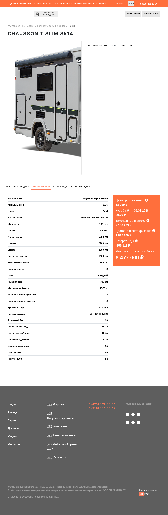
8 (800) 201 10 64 (148, 4)
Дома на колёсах (20, 3)
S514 (114, 46)
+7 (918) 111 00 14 (101, 408)
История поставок (84, 3)
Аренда (12, 412)
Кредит (12, 436)
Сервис (12, 420)
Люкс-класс (57, 457)
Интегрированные (61, 435)
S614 (132, 46)
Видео (12, 404)
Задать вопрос (133, 14)
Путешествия (40, 3)
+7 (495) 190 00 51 (101, 404)
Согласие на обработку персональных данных (33, 496)
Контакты (101, 3)
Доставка (13, 428)
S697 (123, 46)
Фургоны (55, 404)
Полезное (66, 3)
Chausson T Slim (97, 46)
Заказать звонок (151, 14)
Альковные (57, 426)
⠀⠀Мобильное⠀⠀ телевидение (46, 14)
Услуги (53, 3)
